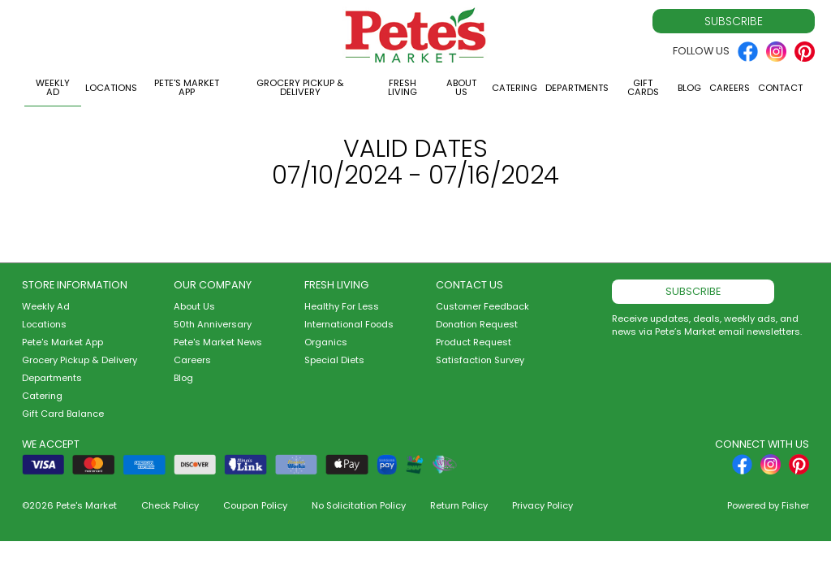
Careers (729, 87)
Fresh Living (402, 87)
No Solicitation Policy (359, 505)
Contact (780, 87)
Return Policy (459, 505)
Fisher (795, 505)
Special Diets (334, 359)
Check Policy (170, 505)
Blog (689, 87)
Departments (577, 87)
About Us (461, 87)
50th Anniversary (213, 324)
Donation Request (477, 324)
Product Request (473, 342)
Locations (111, 87)
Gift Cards (643, 87)
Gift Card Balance (63, 413)
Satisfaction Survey (480, 359)
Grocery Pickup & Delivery (300, 87)
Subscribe (733, 21)
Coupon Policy (255, 505)
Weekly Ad (53, 87)
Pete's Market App (186, 87)
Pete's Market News (218, 342)
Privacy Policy (542, 505)
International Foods (349, 324)
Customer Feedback (482, 306)
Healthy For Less (341, 306)
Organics (325, 342)
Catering (514, 87)
